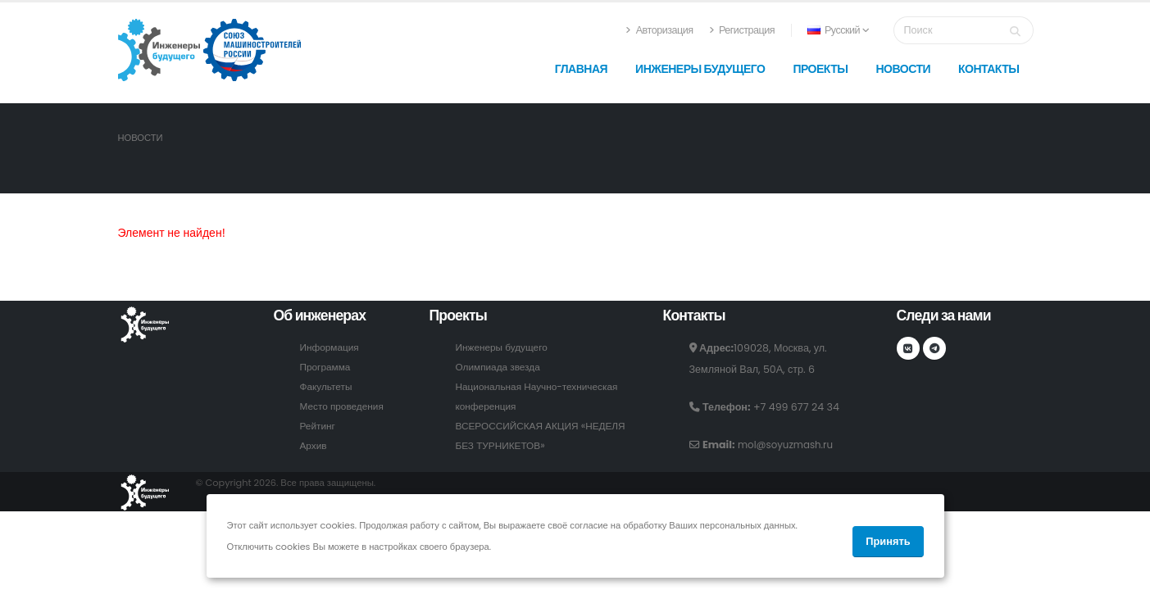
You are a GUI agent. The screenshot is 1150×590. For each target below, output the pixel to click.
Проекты (820, 69)
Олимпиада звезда (501, 367)
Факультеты (328, 386)
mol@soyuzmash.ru (788, 445)
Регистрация (742, 30)
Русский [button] (838, 30)
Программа (327, 367)
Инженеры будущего (700, 69)
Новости (902, 69)
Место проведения (344, 406)
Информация (331, 347)
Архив (314, 445)
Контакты (988, 69)
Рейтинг (319, 426)
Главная (581, 69)
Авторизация (659, 30)
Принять (888, 541)
